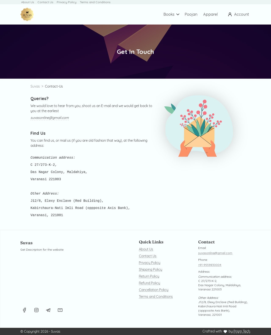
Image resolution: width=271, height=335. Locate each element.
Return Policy (149, 276)
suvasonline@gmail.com (49, 117)
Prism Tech (242, 331)
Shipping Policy (150, 269)
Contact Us (45, 2)
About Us (27, 2)
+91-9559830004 (209, 265)
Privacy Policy (66, 2)
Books (171, 14)
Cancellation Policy (153, 290)
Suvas (35, 86)
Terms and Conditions (95, 2)
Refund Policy (149, 283)
